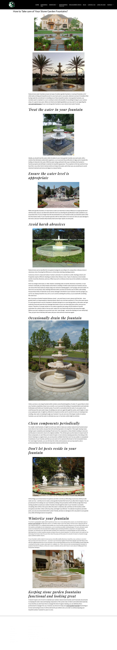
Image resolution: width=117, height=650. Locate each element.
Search (110, 4)
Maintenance (63, 5)
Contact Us (91, 4)
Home (37, 4)
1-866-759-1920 (101, 4)
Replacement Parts (75, 4)
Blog (84, 4)
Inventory (53, 4)
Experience (44, 5)
